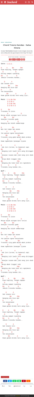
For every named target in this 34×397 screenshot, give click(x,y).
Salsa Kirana (6, 383)
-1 (31, 392)
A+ (3, 392)
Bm (13, 68)
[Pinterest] (24, 387)
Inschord (18, 395)
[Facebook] (5, 387)
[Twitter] (10, 387)
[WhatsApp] (14, 387)
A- (9, 392)
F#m (22, 68)
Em (2, 76)
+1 (24, 392)
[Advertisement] (17, 23)
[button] (28, 387)
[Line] (19, 387)
